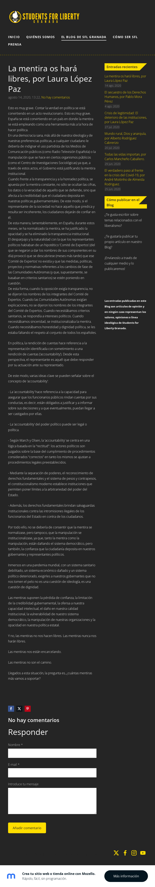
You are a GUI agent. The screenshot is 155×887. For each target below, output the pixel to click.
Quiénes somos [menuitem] (40, 37)
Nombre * (15, 745)
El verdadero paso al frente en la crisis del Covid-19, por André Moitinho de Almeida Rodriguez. (125, 177)
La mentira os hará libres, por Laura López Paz (125, 78)
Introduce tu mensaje (23, 784)
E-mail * (14, 764)
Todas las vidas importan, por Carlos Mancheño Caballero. (125, 156)
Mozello (40, 854)
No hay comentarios (55, 97)
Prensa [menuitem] (14, 44)
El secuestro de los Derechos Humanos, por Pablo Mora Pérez (125, 97)
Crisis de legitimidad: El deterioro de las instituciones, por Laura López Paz (126, 117)
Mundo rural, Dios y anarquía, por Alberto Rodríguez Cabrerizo (125, 138)
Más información (126, 876)
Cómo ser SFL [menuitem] (125, 37)
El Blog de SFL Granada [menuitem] (83, 37)
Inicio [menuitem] (14, 37)
